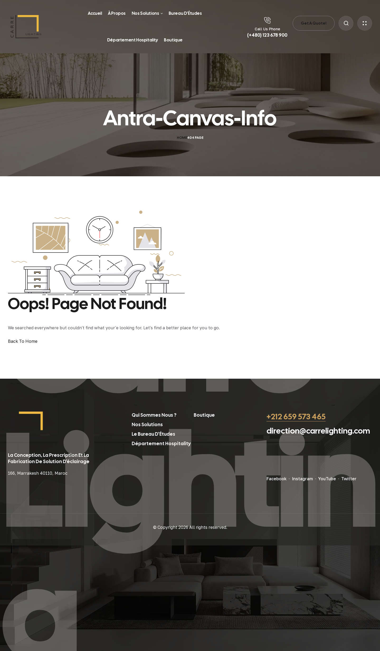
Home (182, 137)
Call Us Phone (267, 29)
